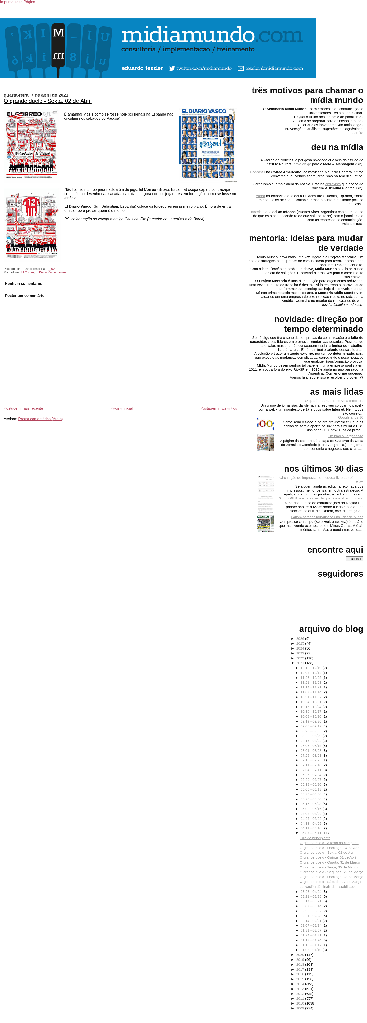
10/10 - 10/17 (312, 711)
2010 (300, 1003)
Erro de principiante (315, 838)
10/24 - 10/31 (312, 702)
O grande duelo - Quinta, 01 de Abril (328, 857)
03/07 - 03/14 (312, 906)
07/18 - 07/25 (312, 760)
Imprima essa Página (17, 2)
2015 (300, 979)
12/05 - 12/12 (312, 673)
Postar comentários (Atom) (40, 419)
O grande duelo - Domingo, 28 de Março (331, 877)
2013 (300, 989)
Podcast (256, 172)
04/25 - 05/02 (312, 819)
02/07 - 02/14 (312, 925)
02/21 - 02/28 (312, 916)
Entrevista (256, 212)
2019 (300, 960)
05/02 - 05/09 (312, 814)
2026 (300, 638)
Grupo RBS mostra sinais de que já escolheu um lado (321, 498)
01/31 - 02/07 (312, 930)
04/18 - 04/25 (312, 823)
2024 (300, 648)
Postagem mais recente (23, 408)
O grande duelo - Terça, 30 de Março (329, 867)
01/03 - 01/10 (312, 950)
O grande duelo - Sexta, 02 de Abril (48, 101)
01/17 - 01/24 (312, 940)
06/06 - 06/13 (312, 789)
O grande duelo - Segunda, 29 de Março (331, 872)
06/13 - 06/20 (312, 784)
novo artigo (302, 164)
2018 (300, 964)
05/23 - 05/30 (312, 799)
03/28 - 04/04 (312, 891)
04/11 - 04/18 (312, 828)
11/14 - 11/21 (312, 687)
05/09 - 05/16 (312, 809)
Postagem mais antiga (218, 408)
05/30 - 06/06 (312, 794)
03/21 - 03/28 (312, 896)
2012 (300, 994)
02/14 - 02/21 (312, 921)
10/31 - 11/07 (312, 697)
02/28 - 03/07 (312, 911)
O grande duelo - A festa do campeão (329, 843)
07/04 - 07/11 (312, 770)
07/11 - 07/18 (312, 765)
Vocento (63, 272)
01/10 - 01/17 (312, 945)
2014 (300, 984)
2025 (300, 643)
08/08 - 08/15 (312, 746)
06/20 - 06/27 (312, 779)
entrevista (333, 184)
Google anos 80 (350, 417)
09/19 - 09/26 (312, 721)
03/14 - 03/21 (312, 901)
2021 (300, 663)
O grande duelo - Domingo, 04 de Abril (330, 848)
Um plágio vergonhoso (345, 436)
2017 (300, 969)
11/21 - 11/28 (312, 682)
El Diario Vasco (46, 272)
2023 (300, 653)
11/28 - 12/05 (312, 678)
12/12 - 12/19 (312, 668)
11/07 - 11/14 (312, 692)
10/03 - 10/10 (312, 716)
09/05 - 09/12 (312, 726)
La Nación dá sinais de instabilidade (328, 887)
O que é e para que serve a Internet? (334, 401)
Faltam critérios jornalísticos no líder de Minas (327, 517)
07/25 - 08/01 (312, 755)
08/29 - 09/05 (312, 731)
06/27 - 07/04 (312, 775)
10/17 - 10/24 (312, 707)
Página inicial (122, 408)
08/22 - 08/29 (312, 736)
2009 (300, 1008)
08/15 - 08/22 (312, 741)
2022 (300, 658)
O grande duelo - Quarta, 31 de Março (330, 862)
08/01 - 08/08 (312, 750)
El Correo (27, 272)
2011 (300, 998)
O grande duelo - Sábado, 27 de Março (330, 882)
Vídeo (260, 196)
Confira (357, 133)
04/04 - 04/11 (312, 833)
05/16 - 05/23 (312, 804)
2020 (300, 955)
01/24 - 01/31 (312, 935)
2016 (300, 974)
